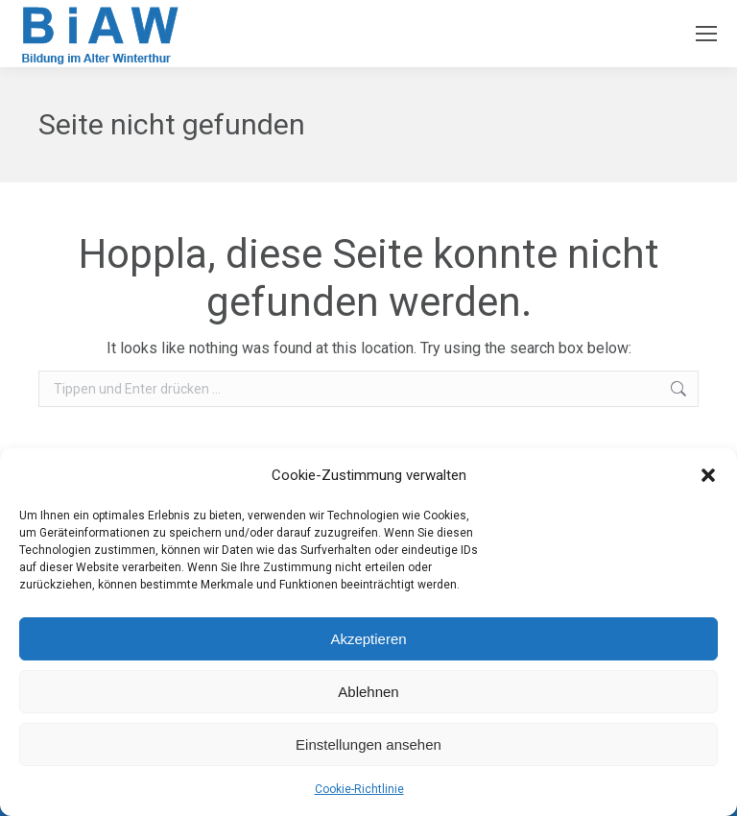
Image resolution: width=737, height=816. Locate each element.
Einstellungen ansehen (368, 744)
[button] (708, 475)
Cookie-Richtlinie (359, 789)
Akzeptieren (368, 639)
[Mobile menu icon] (706, 33)
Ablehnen (368, 692)
